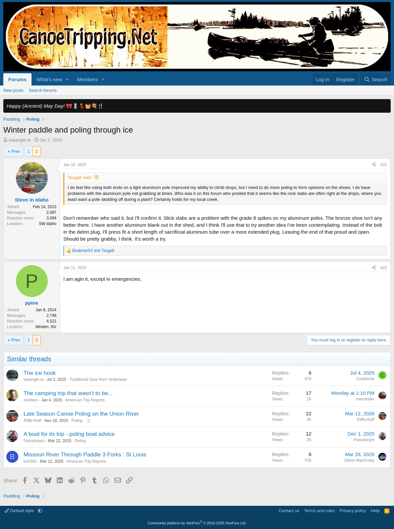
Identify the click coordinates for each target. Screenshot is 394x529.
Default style (20, 510)
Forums (17, 79)
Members (87, 79)
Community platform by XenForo (197, 523)
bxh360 (30, 461)
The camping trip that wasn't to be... (68, 393)
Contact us (289, 510)
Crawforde (365, 379)
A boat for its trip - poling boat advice (69, 434)
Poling (76, 420)
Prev (15, 151)
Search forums (43, 90)
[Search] (376, 79)
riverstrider (365, 399)
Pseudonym (34, 441)
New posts (13, 90)
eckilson (31, 400)
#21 (383, 164)
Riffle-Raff (32, 420)
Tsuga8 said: (80, 177)
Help (375, 510)
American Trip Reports (84, 400)
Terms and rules (319, 510)
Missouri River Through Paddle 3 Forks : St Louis (85, 454)
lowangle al (20, 140)
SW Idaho (47, 223)
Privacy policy (353, 510)
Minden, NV (45, 326)
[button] (67, 79)
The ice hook (40, 373)
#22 (383, 267)
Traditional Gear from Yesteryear (98, 379)
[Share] (373, 165)
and (93, 250)
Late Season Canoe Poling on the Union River (81, 414)
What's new (49, 79)
